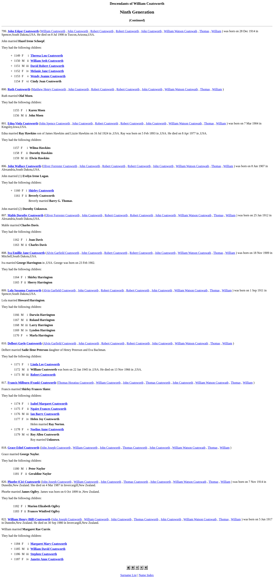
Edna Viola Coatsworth (23, 123)
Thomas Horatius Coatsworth (76, 382)
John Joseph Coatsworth (56, 447)
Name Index (146, 575)
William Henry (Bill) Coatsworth (29, 519)
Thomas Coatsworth (158, 382)
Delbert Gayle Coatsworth (25, 343)
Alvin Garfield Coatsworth (62, 252)
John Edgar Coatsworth (23, 31)
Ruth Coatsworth (19, 89)
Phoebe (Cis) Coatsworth (24, 481)
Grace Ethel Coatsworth (23, 447)
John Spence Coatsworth (55, 123)
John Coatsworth (78, 31)
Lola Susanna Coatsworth (24, 290)
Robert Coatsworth (101, 31)
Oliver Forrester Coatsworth (60, 166)
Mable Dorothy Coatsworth (25, 215)
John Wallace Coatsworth (24, 166)
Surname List (128, 575)
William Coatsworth (53, 31)
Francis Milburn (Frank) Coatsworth (32, 382)
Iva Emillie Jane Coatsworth (26, 252)
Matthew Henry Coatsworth (49, 89)
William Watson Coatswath (180, 31)
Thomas (204, 31)
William (216, 31)
